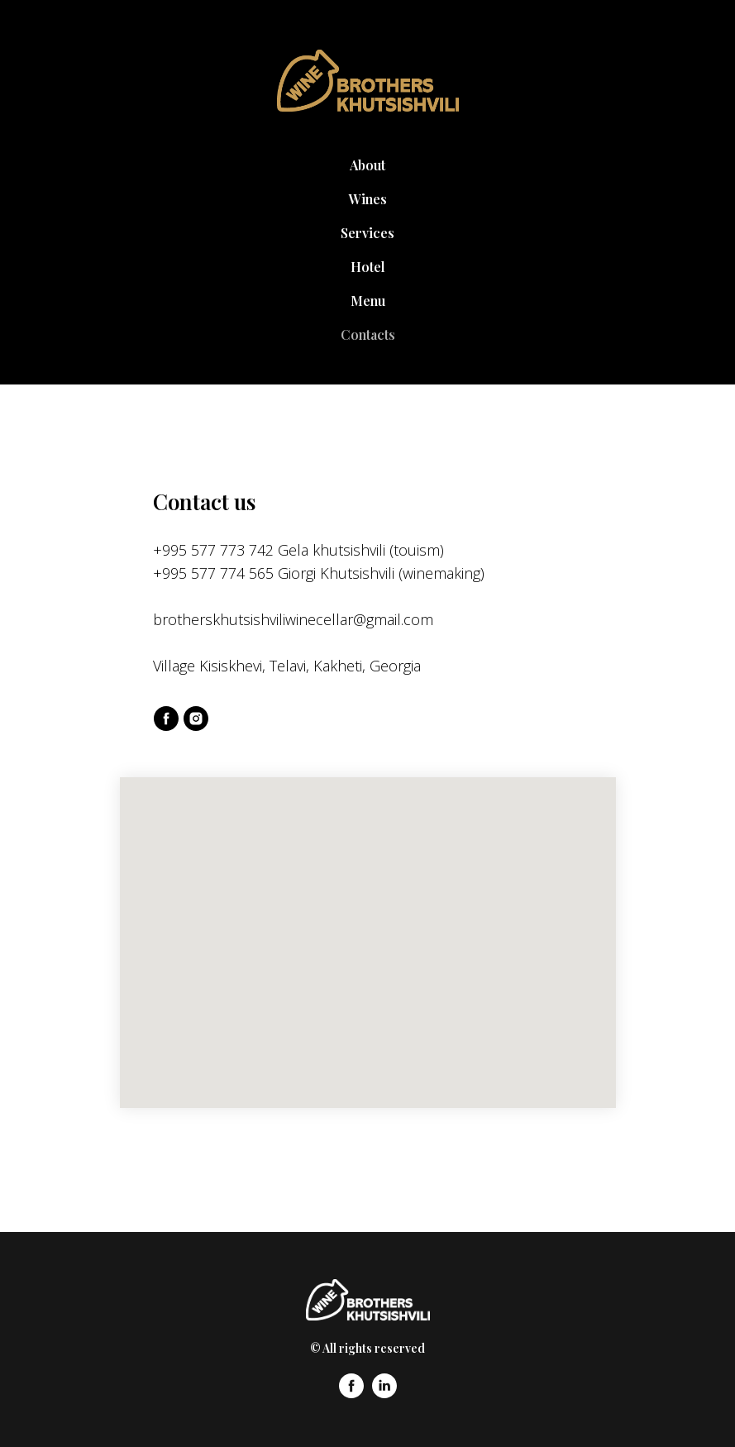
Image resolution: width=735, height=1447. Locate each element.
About (367, 165)
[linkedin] (384, 1394)
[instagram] (196, 718)
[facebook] (166, 718)
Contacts (368, 334)
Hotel (368, 266)
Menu (368, 300)
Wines (368, 199)
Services (367, 232)
